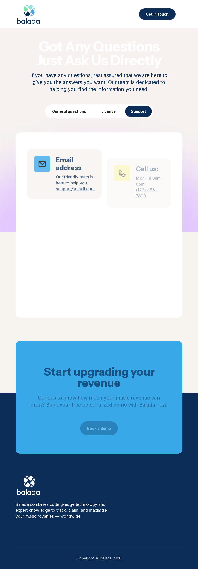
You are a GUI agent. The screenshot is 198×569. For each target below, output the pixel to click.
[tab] (69, 111)
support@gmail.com (75, 196)
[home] (28, 14)
